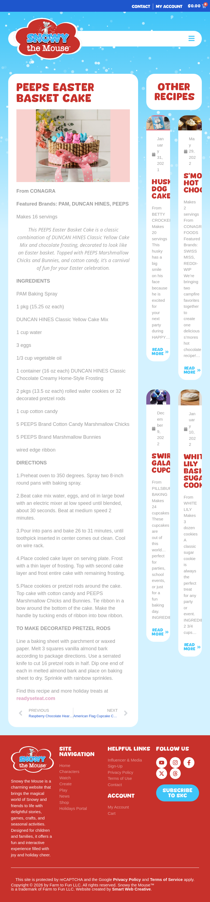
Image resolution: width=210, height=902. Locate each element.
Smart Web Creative (131, 889)
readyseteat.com (35, 698)
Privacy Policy (127, 879)
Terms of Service (166, 879)
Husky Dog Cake (164, 188)
